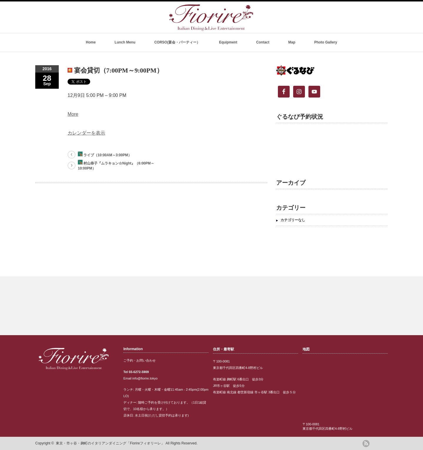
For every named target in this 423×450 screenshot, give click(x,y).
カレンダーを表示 (86, 132)
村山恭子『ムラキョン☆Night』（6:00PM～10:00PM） (116, 165)
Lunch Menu (125, 42)
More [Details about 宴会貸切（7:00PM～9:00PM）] (73, 114)
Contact (262, 42)
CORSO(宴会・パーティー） (177, 42)
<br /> (329, 146)
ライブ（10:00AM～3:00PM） (105, 154)
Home (90, 42)
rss (366, 443)
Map (291, 42)
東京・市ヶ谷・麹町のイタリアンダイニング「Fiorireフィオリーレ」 (110, 443)
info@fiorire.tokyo (145, 378)
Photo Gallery (325, 42)
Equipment (228, 42)
